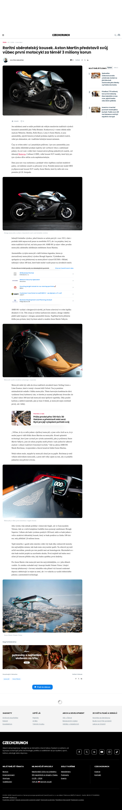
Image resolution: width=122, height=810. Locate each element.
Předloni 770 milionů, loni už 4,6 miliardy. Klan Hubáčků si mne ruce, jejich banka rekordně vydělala (110, 96)
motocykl (6, 679)
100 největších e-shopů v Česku (45, 775)
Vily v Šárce (67, 718)
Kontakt (97, 775)
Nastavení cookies (77, 800)
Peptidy (36, 718)
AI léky (35, 721)
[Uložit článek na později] (15, 121)
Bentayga (22, 154)
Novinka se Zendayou (101, 718)
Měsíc (116, 68)
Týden (109, 68)
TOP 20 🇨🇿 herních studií (42, 782)
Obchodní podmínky (48, 800)
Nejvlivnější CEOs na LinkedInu (44, 772)
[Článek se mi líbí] (22, 121)
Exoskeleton (7, 724)
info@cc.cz (13, 798)
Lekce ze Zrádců (99, 724)
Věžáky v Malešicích (71, 724)
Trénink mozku (38, 724)
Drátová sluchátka (10, 718)
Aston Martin (16, 679)
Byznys (5, 772)
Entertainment (9, 775)
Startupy (6, 778)
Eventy (63, 778)
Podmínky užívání (9, 800)
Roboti (5, 721)
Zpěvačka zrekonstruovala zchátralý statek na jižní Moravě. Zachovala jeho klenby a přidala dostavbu (110, 79)
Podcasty (65, 775)
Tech (4, 42)
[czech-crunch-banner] (42, 657)
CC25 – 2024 (37, 778)
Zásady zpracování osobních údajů (27, 800)
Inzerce (97, 772)
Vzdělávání (7, 782)
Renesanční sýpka (70, 721)
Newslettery (66, 772)
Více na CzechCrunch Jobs (64, 268)
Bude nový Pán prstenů (102, 721)
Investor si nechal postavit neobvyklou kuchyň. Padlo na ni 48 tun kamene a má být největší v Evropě (110, 112)
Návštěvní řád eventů (63, 800)
